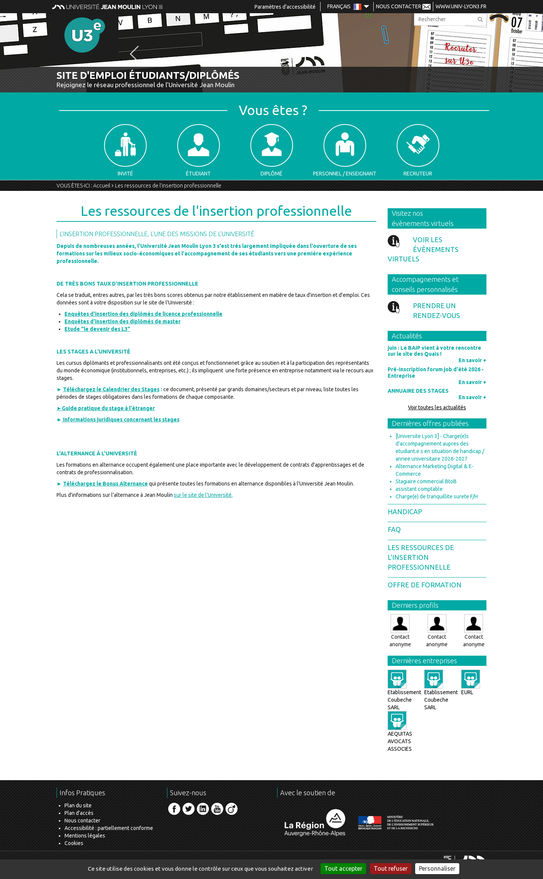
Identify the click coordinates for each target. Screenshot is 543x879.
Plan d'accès (79, 813)
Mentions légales (84, 836)
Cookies (73, 843)
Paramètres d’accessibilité (285, 7)
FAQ (394, 529)
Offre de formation (425, 585)
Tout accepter (343, 868)
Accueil (101, 186)
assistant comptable (419, 489)
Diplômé (271, 150)
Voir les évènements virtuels (423, 249)
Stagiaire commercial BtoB (426, 481)
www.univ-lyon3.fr (461, 6)
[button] (134, 54)
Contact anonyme (400, 630)
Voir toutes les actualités (437, 407)
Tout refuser (391, 868)
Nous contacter (82, 821)
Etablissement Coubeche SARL (404, 693)
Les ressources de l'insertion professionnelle (168, 186)
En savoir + (472, 360)
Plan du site (78, 805)
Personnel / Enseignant (344, 150)
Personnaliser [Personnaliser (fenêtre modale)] (437, 868)
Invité (125, 150)
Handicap (405, 511)
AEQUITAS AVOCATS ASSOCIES (400, 734)
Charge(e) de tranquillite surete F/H (437, 496)
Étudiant (198, 150)
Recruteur (418, 150)
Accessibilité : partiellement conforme (108, 828)
